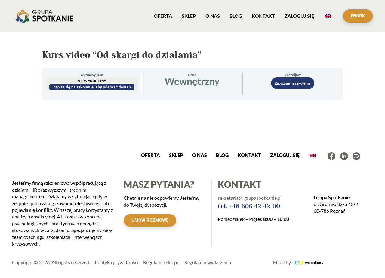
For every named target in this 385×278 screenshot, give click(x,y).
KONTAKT (249, 155)
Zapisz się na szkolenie (293, 83)
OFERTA (150, 155)
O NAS (199, 155)
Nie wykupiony (92, 81)
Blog (222, 155)
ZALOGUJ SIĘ (285, 155)
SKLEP (176, 155)
